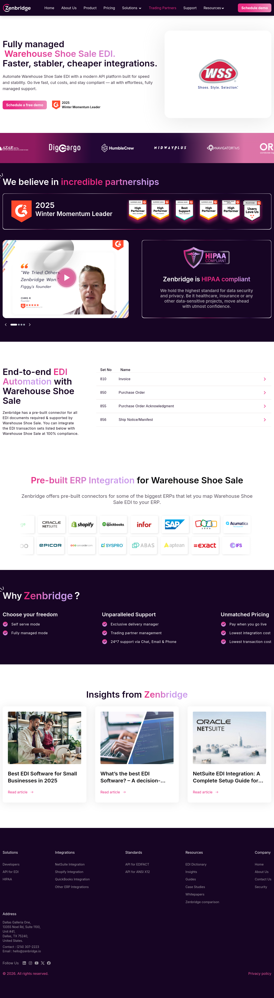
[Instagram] (30, 963)
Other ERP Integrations (72, 887)
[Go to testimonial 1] (14, 325)
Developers (11, 864)
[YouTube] (36, 963)
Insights (191, 872)
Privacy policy (259, 973)
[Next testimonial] (30, 325)
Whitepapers (194, 894)
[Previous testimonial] (6, 325)
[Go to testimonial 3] (21, 325)
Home (49, 8)
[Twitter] (42, 963)
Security (261, 887)
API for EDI (11, 872)
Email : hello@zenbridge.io (22, 951)
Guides (190, 879)
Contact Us (263, 879)
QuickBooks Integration (72, 879)
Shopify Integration (69, 872)
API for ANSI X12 (137, 872)
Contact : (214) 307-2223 (21, 947)
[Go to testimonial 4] (24, 325)
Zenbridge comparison (202, 902)
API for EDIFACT (137, 864)
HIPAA (7, 879)
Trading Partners (162, 8)
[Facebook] (49, 963)
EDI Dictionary (195, 864)
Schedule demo (254, 8)
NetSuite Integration (70, 864)
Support (190, 8)
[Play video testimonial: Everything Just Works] (66, 277)
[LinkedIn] (24, 963)
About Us (69, 8)
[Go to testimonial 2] (19, 325)
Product (90, 8)
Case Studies (195, 887)
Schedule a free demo (24, 105)
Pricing (109, 8)
